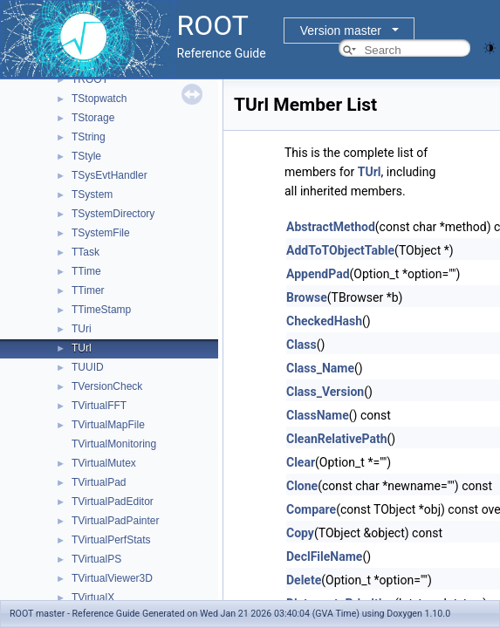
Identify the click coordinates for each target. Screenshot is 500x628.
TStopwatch (99, 98)
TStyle (86, 156)
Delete (303, 580)
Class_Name (320, 368)
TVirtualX (93, 597)
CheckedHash (324, 321)
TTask (85, 252)
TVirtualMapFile (108, 425)
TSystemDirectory (113, 214)
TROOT (90, 79)
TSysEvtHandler (109, 175)
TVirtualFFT (99, 405)
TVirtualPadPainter (116, 521)
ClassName (317, 415)
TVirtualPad (99, 482)
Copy (300, 533)
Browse (306, 297)
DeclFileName (324, 556)
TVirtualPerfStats (111, 540)
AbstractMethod (330, 227)
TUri (82, 329)
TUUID (88, 367)
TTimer (88, 290)
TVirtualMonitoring (114, 444)
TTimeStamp (101, 310)
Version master (340, 31)
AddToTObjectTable (340, 250)
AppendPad (318, 274)
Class (301, 345)
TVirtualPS (96, 559)
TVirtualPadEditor (113, 501)
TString (89, 137)
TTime (86, 271)
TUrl (82, 348)
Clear (300, 462)
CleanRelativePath (336, 439)
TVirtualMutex (104, 463)
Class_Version (325, 392)
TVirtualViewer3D (112, 578)
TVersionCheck (107, 386)
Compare (311, 509)
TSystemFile (101, 233)
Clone (302, 486)
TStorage (93, 118)
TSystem (92, 194)
